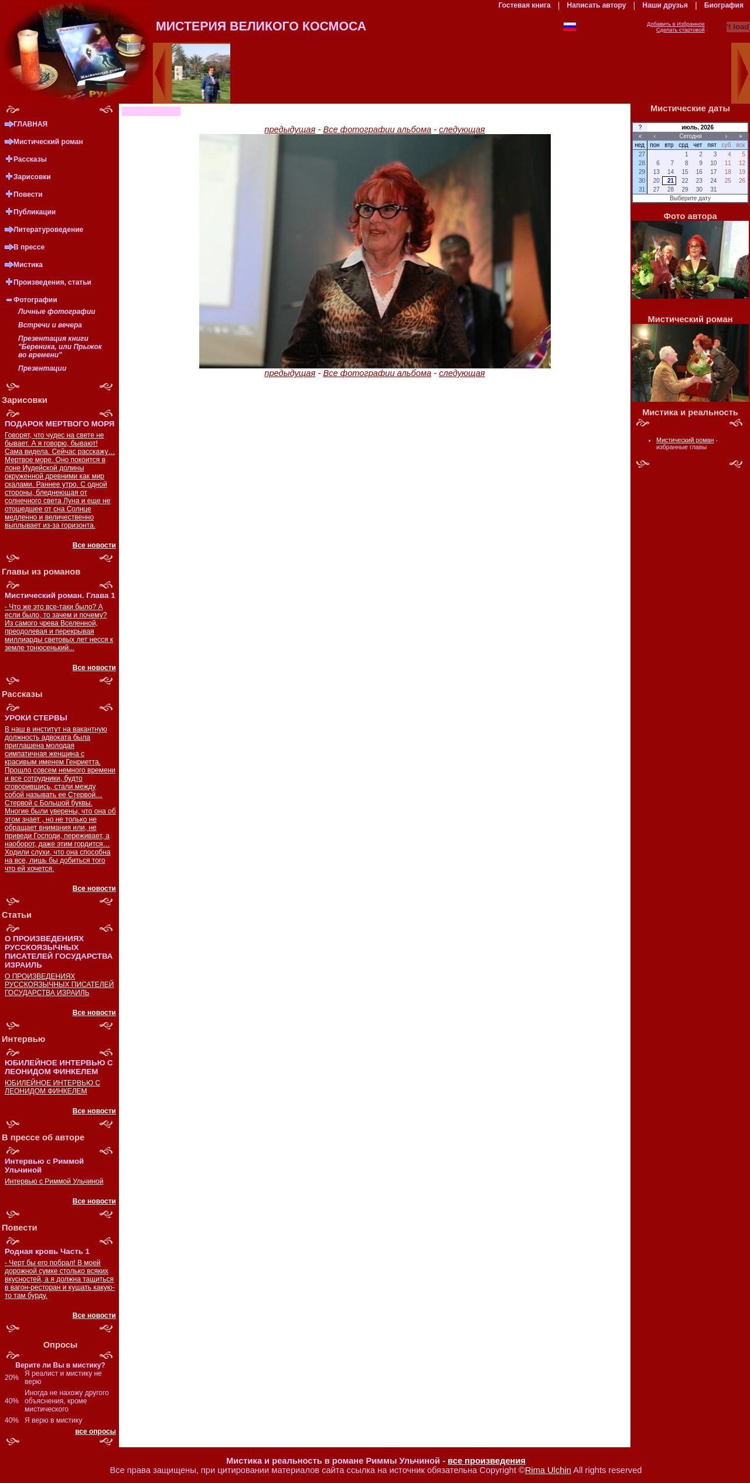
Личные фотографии (57, 311)
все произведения (487, 1460)
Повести (28, 194)
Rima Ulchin (548, 1470)
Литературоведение (48, 229)
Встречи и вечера (50, 325)
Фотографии (35, 300)
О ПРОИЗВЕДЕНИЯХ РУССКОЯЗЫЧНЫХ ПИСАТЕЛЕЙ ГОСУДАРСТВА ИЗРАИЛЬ (59, 984)
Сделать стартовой (680, 30)
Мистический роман (48, 142)
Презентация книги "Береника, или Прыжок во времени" (60, 346)
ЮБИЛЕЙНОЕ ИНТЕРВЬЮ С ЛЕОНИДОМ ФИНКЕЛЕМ (52, 1087)
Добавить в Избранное (676, 24)
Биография (724, 5)
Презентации (42, 368)
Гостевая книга (525, 5)
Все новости (94, 545)
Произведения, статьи (52, 282)
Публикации (34, 212)
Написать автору (596, 5)
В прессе (29, 247)
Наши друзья (665, 5)
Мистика (28, 265)
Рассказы (30, 159)
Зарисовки (32, 177)
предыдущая (289, 129)
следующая (462, 129)
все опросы (95, 1431)
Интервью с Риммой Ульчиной (54, 1181)
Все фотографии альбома (377, 129)
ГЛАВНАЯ (30, 124)
